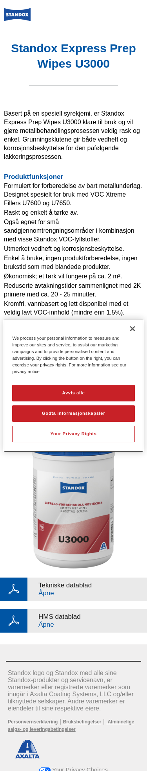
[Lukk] (132, 328)
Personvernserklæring (33, 722)
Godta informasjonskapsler (73, 413)
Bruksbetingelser (82, 722)
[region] (73, 385)
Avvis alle (73, 392)
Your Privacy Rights (73, 433)
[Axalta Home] (17, 18)
